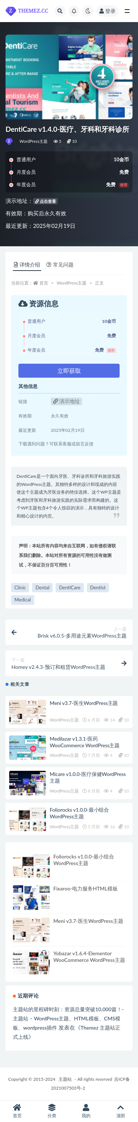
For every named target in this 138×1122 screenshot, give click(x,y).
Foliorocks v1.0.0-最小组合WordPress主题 (79, 813)
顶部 (120, 1111)
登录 (107, 11)
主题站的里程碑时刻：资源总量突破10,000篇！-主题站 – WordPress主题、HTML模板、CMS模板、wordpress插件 (68, 1018)
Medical (22, 600)
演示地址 (66, 401)
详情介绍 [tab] (27, 264)
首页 (43, 283)
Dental (42, 587)
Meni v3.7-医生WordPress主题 (84, 703)
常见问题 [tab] (60, 264)
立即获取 (69, 370)
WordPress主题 (34, 141)
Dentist (98, 587)
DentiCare (69, 587)
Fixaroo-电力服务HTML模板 (85, 888)
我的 (86, 1111)
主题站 (65, 1079)
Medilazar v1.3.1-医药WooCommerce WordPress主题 (85, 741)
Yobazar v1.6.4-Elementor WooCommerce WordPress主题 (89, 956)
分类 (52, 1111)
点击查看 (45, 201)
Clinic (20, 587)
